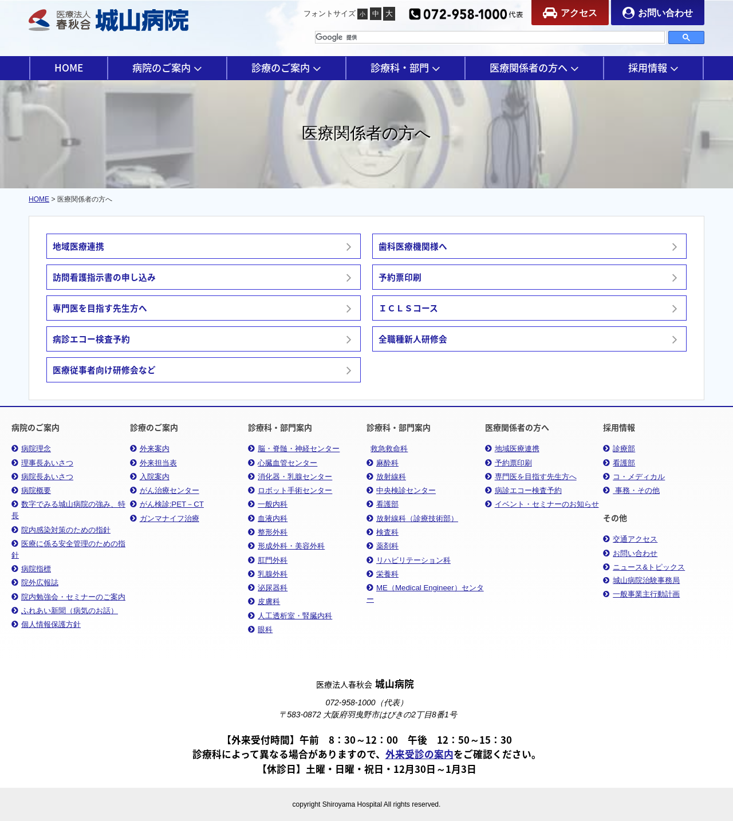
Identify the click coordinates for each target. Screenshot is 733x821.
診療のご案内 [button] (286, 67)
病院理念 (31, 448)
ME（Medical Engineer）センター (425, 593)
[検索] (490, 37)
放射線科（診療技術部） (412, 518)
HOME (68, 67)
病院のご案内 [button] (167, 67)
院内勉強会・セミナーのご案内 (68, 597)
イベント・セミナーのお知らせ (542, 504)
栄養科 (382, 574)
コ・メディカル (634, 476)
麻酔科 (382, 463)
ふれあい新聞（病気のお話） (64, 610)
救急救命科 (389, 448)
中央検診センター (401, 490)
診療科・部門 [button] (405, 67)
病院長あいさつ (42, 476)
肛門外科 (267, 560)
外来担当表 (153, 463)
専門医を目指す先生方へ (531, 476)
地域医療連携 (512, 448)
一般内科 (267, 504)
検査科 (382, 532)
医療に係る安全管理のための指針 (68, 549)
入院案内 (150, 476)
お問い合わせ (657, 12)
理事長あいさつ (42, 463)
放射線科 (386, 476)
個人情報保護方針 (46, 624)
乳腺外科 (267, 574)
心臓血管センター (282, 463)
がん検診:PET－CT (167, 504)
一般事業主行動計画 (641, 594)
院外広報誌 (34, 582)
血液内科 (267, 518)
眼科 (260, 629)
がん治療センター (164, 490)
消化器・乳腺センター (290, 476)
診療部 (619, 448)
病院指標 (31, 569)
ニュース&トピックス (644, 567)
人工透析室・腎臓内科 (290, 615)
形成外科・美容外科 (286, 546)
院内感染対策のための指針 (61, 530)
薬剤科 (382, 546)
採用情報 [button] (653, 67)
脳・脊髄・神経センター (294, 448)
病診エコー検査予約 (523, 490)
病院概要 (31, 490)
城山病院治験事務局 (641, 581)
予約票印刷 (508, 463)
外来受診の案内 (419, 754)
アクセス (570, 12)
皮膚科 (264, 601)
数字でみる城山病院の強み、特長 (68, 510)
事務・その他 (631, 490)
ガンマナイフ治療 (164, 518)
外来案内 (150, 448)
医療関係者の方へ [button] (534, 67)
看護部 (382, 504)
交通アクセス (630, 539)
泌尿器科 (267, 587)
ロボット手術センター (290, 490)
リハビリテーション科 (408, 560)
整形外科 (267, 532)
